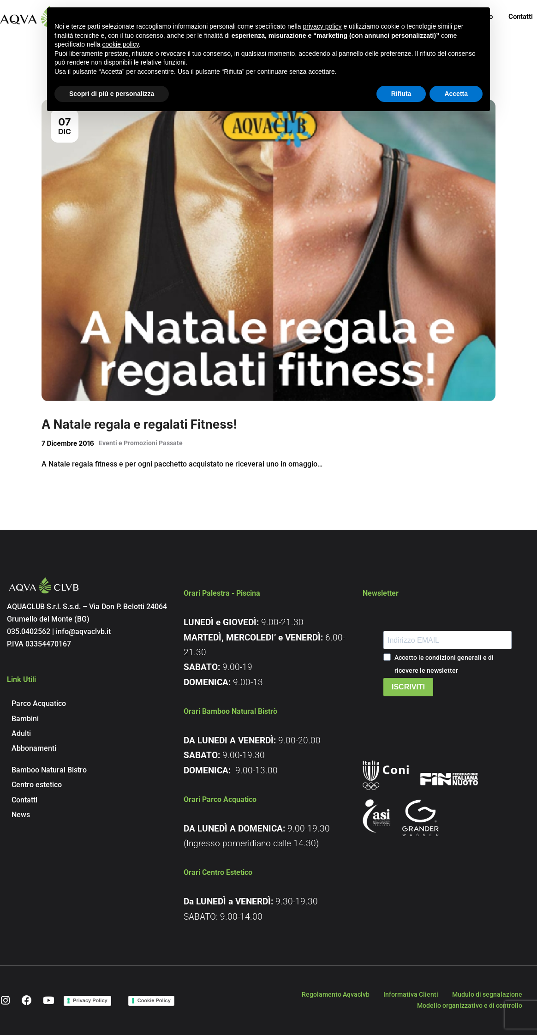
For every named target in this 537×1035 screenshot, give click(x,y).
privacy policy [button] (322, 26)
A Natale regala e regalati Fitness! (139, 424)
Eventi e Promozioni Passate (141, 443)
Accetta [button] (456, 93)
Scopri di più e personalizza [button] (111, 93)
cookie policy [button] (120, 44)
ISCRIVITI (408, 687)
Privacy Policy (90, 1000)
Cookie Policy (154, 1000)
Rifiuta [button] (401, 93)
